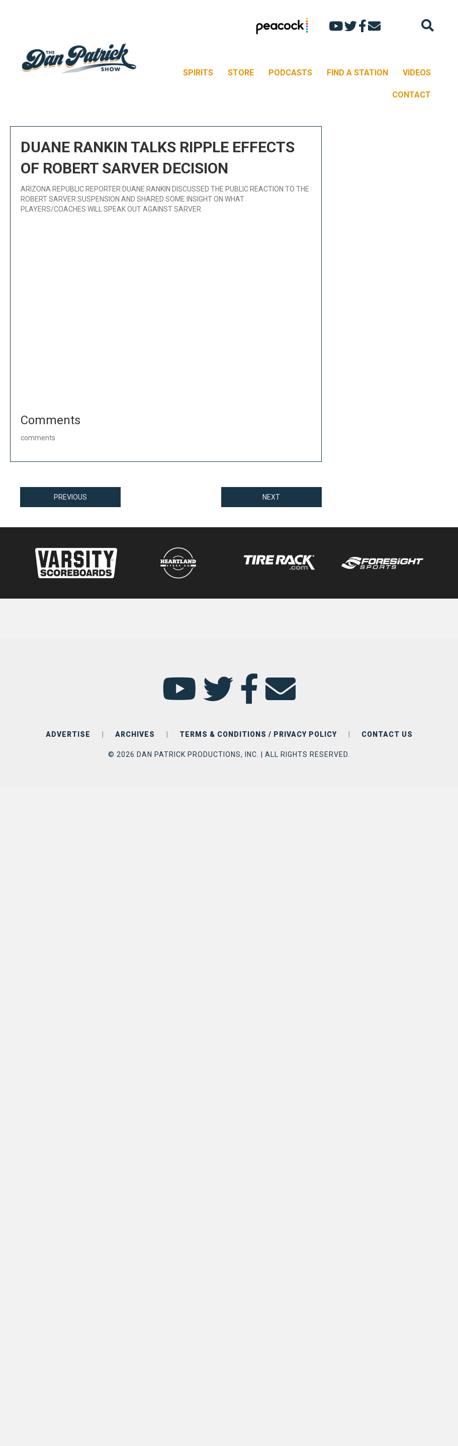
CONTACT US (387, 734)
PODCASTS (290, 72)
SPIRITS (198, 72)
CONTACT (411, 95)
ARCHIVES (135, 734)
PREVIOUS (70, 497)
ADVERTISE (68, 734)
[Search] (427, 25)
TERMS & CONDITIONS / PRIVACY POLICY (258, 734)
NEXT (271, 497)
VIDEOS (417, 72)
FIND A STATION (357, 72)
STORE (241, 72)
